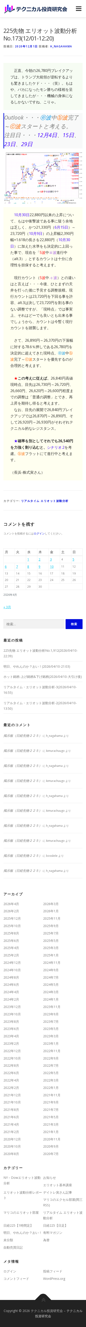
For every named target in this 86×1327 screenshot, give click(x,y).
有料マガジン (52, 1232)
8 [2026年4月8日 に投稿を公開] (28, 566)
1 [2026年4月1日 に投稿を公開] (28, 559)
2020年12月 (12, 1139)
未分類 (8, 1240)
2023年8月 (11, 1021)
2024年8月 (11, 977)
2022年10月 (12, 1058)
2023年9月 (51, 1014)
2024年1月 (51, 999)
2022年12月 (12, 1051)
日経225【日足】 (55, 1225)
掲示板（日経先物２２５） (22, 735)
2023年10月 (12, 1014)
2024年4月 (11, 992)
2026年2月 (11, 911)
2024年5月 (51, 984)
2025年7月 (51, 933)
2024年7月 (51, 977)
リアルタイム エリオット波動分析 (45, 501)
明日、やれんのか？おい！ (22, 1232)
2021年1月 (51, 1132)
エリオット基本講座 (57, 1185)
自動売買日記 (13, 1247)
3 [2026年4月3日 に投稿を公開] (51, 559)
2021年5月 (51, 1117)
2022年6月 (11, 1073)
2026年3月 (51, 904)
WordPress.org (54, 1278)
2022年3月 (51, 1080)
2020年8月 (11, 1154)
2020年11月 (52, 1139)
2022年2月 (11, 1087)
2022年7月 (51, 1065)
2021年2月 (11, 1132)
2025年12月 (12, 918)
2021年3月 (51, 1124)
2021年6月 (11, 1117)
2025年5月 (51, 940)
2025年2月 (11, 955)
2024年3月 (51, 992)
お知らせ (49, 1177)
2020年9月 (51, 1146)
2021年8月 (11, 1109)
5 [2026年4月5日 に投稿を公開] (73, 559)
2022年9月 (51, 1058)
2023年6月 (11, 1028)
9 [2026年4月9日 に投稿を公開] (39, 566)
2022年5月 (51, 1073)
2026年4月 (11, 904)
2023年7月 (51, 1021)
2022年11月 (52, 1051)
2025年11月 (52, 918)
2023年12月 (12, 1006)
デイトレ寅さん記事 (57, 1192)
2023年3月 (51, 1036)
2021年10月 (12, 1102)
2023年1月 (51, 1043)
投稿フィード (52, 1271)
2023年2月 (11, 1043)
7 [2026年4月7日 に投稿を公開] (17, 566)
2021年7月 (51, 1109)
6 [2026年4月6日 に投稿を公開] (6, 566)
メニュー (79, 9)
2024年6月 (11, 984)
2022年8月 (11, 1065)
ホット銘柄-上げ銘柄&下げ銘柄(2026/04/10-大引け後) (42, 676)
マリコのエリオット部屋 (21, 1212)
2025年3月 (51, 948)
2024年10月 (12, 970)
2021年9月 (51, 1102)
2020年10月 (12, 1146)
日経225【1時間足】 (18, 1225)
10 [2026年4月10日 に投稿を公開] (52, 566)
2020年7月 (51, 1154)
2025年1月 (51, 955)
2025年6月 (11, 940)
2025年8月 (11, 933)
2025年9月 (51, 926)
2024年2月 (11, 999)
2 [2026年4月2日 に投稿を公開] (39, 559)
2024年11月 (52, 962)
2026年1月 (51, 911)
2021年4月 (11, 1124)
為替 (46, 1240)
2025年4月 (11, 948)
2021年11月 (52, 1095)
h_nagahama (61, 46)
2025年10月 (12, 926)
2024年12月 (12, 962)
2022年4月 (11, 1080)
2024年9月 (51, 970)
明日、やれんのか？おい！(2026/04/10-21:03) (36, 666)
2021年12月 (12, 1095)
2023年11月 (52, 1006)
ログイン (39, 533)
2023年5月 (51, 1028)
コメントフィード (16, 1278)
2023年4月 (11, 1036)
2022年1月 (51, 1087)
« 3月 (7, 607)
